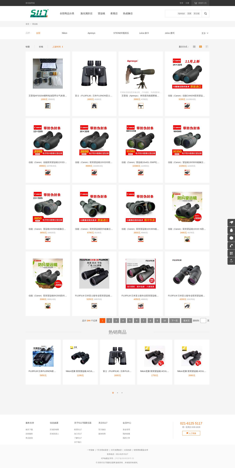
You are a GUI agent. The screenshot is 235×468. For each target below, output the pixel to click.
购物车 (200, 2)
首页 (27, 24)
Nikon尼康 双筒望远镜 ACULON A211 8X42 (86, 371)
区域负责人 (54, 434)
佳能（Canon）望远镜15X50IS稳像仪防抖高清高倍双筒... (55, 229)
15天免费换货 (116, 450)
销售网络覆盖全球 (141, 450)
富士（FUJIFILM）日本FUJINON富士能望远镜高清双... (101, 95)
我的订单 (126, 438)
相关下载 (29, 430)
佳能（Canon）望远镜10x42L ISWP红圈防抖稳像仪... (147, 162)
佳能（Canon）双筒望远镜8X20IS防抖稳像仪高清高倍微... (56, 295)
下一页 (174, 320)
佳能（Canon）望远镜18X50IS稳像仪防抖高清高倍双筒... (195, 162)
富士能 (196, 13)
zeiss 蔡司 (170, 33)
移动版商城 (30, 3)
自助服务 (29, 434)
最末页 (186, 320)
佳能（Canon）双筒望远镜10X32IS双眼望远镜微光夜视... (102, 162)
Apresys (181, 13)
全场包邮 (127, 450)
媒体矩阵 (102, 434)
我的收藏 (126, 434)
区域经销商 (54, 430)
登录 (181, 3)
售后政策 (29, 438)
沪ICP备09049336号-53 (124, 458)
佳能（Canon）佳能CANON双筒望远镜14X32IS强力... (193, 95)
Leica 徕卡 (144, 33)
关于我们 (77, 442)
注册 (187, 3)
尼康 (189, 13)
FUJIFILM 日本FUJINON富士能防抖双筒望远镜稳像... (54, 371)
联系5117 (78, 430)
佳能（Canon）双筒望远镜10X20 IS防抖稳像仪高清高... (194, 229)
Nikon (64, 33)
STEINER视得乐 (121, 33)
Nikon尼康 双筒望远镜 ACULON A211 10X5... (161, 371)
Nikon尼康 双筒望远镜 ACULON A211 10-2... (198, 371)
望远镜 (35, 24)
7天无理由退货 (102, 450)
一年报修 (90, 450)
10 (165, 320)
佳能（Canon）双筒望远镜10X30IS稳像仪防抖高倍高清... (148, 229)
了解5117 (78, 438)
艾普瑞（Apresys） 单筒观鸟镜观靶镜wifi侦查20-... (145, 95)
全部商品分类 (67, 13)
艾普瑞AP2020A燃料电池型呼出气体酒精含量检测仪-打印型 (56, 95)
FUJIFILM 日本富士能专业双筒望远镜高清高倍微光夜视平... (103, 295)
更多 (205, 33)
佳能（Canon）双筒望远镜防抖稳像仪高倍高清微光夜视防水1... (105, 229)
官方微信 (102, 430)
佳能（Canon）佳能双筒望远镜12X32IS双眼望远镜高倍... (55, 162)
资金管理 (126, 430)
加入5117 (78, 434)
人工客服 (191, 433)
